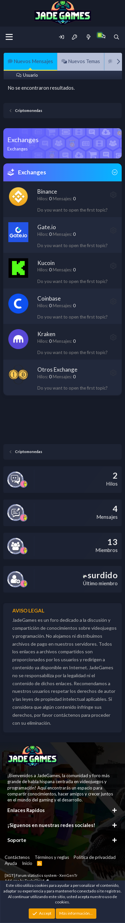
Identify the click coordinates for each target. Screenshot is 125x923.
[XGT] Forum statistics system (41, 875)
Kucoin (46, 262)
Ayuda (11, 863)
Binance (47, 191)
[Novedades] (88, 37)
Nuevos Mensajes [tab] (30, 61)
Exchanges (32, 172)
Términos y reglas (52, 857)
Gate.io (46, 227)
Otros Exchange (57, 369)
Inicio (27, 863)
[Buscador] (116, 37)
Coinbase (49, 298)
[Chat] (102, 36)
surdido (100, 575)
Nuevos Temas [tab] (80, 61)
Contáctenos (17, 857)
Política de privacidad (95, 857)
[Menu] (9, 37)
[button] (113, 195)
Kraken (46, 333)
